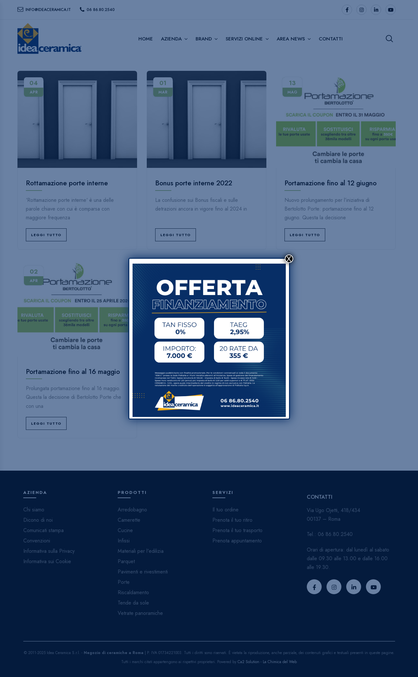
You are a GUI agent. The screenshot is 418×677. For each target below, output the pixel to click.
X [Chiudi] (288, 259)
